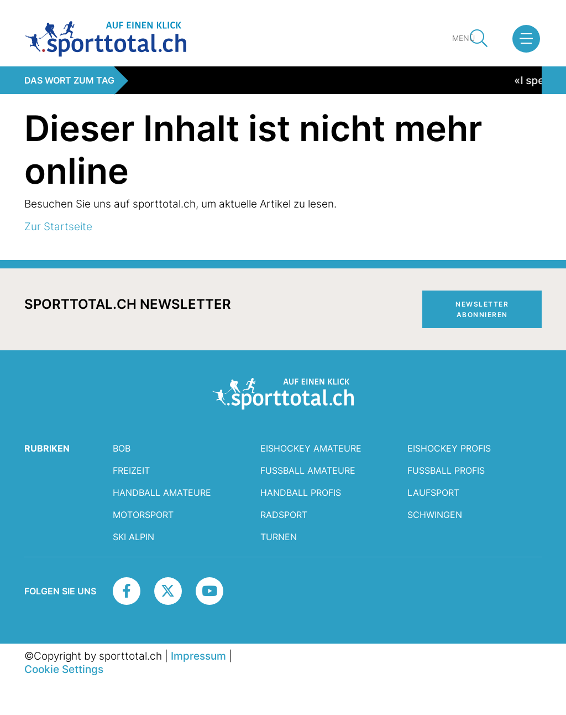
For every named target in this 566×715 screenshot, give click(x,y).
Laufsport (433, 492)
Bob (121, 448)
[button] (526, 39)
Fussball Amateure (307, 470)
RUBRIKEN (47, 448)
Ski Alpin (133, 536)
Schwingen (434, 514)
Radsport (283, 514)
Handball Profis (300, 492)
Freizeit (131, 470)
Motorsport (143, 514)
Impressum (198, 655)
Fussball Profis (446, 470)
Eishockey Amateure (310, 448)
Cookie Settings (63, 669)
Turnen (278, 536)
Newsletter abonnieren (482, 309)
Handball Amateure (162, 492)
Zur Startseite (58, 226)
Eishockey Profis (449, 448)
